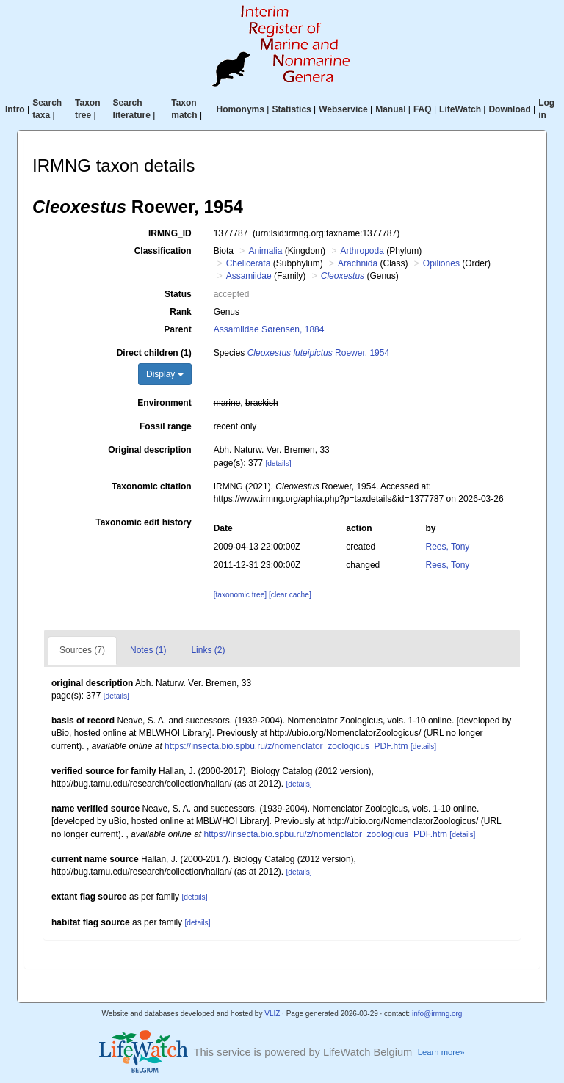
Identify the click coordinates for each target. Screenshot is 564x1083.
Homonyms (240, 109)
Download (509, 109)
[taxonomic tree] (240, 595)
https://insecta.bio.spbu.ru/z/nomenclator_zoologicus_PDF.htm (286, 746)
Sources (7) (82, 650)
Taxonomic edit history (143, 522)
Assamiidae (249, 276)
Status (178, 294)
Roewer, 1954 (318, 353)
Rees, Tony (448, 547)
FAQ (422, 109)
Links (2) (208, 650)
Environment (164, 403)
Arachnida (357, 263)
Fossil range (166, 426)
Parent (177, 329)
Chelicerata (248, 263)
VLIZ (272, 1014)
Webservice (343, 109)
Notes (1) (148, 650)
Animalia (265, 251)
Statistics (291, 109)
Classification (163, 251)
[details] (278, 463)
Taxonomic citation (151, 486)
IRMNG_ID (170, 233)
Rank (180, 312)
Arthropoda (361, 251)
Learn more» (441, 1052)
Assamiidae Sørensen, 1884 (269, 329)
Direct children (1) (154, 353)
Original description (149, 450)
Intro (15, 109)
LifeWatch (460, 109)
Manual (390, 109)
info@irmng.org (437, 1014)
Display (165, 374)
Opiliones (441, 263)
